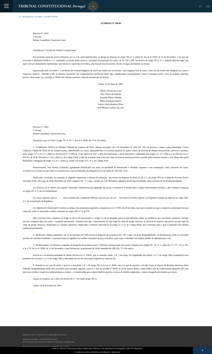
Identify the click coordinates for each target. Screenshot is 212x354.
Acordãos (38, 17)
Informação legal (58, 335)
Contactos (42, 335)
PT (200, 6)
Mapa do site (29, 335)
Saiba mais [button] (115, 352)
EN (208, 6)
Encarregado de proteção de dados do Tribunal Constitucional (48, 342)
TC (20, 17)
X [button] (202, 350)
